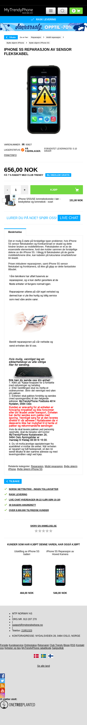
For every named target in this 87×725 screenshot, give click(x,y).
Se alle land (43, 665)
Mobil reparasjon (54, 466)
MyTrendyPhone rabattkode (36, 648)
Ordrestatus (30, 645)
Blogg (67, 645)
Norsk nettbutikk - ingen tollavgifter (31, 489)
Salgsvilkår (58, 648)
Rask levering (15, 494)
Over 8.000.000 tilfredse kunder (26, 510)
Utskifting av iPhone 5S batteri (26, 553)
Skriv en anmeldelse (43, 526)
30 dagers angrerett (20, 505)
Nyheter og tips (12, 648)
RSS (72, 645)
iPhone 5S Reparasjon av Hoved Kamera (60, 553)
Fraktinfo (10, 155)
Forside (4, 645)
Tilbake (12, 37)
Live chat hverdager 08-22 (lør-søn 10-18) (32, 499)
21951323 (26, 630)
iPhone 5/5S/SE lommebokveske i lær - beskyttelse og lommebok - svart (39, 200)
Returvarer (43, 645)
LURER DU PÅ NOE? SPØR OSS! (43, 218)
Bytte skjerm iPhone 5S (29, 469)
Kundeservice (16, 645)
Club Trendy (56, 645)
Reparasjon (37, 466)
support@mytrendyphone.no (27, 624)
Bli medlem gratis (58, 175)
